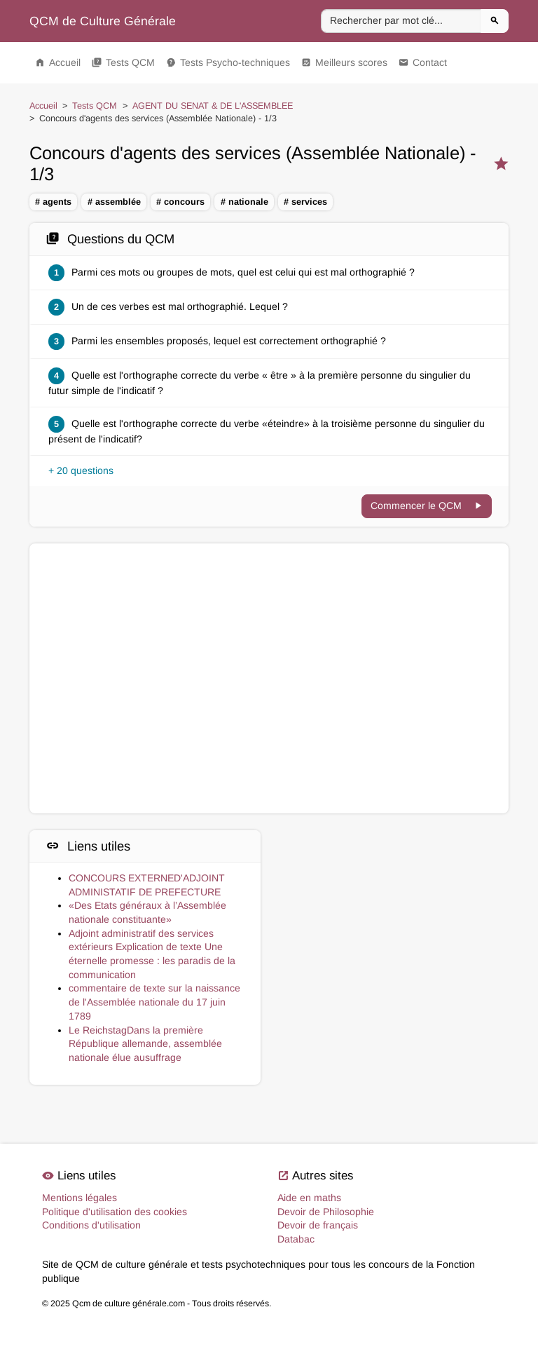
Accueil (58, 62)
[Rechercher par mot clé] (401, 21)
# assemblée (114, 202)
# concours (180, 202)
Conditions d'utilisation (91, 1225)
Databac (296, 1239)
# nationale (244, 202)
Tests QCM (123, 62)
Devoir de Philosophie (325, 1211)
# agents (53, 202)
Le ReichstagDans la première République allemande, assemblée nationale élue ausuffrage (145, 1043)
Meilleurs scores (344, 62)
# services (305, 202)
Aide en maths (309, 1197)
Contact (423, 62)
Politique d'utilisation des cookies (114, 1211)
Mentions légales (79, 1197)
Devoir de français (317, 1225)
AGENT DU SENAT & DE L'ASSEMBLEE (212, 106)
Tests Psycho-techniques (228, 62)
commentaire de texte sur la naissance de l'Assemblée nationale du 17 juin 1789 (154, 1001)
